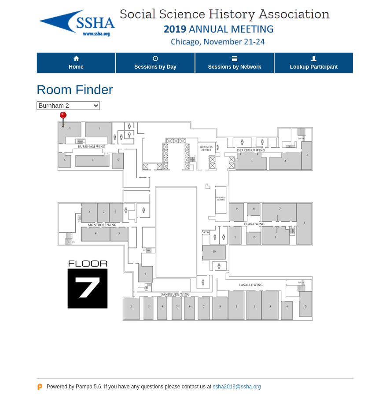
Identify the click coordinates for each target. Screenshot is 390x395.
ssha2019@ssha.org (237, 387)
